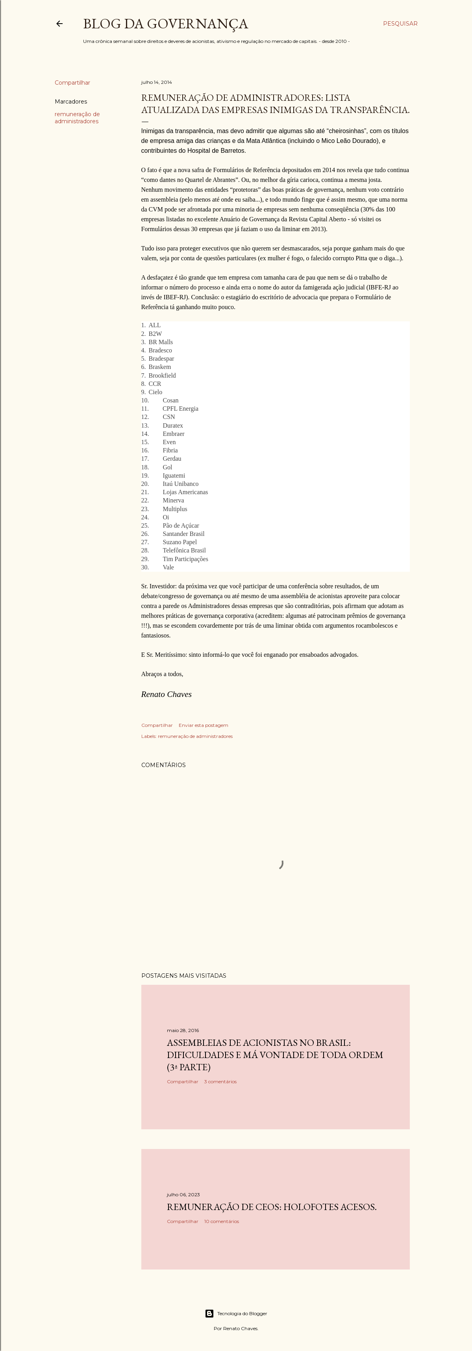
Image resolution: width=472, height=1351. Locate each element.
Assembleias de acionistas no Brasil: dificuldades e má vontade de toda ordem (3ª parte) (275, 1054)
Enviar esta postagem (203, 725)
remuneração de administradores (77, 118)
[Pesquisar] (400, 23)
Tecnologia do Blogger (236, 1313)
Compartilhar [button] (72, 82)
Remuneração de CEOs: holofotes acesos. (272, 1207)
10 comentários (221, 1221)
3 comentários (220, 1081)
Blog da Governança (165, 23)
